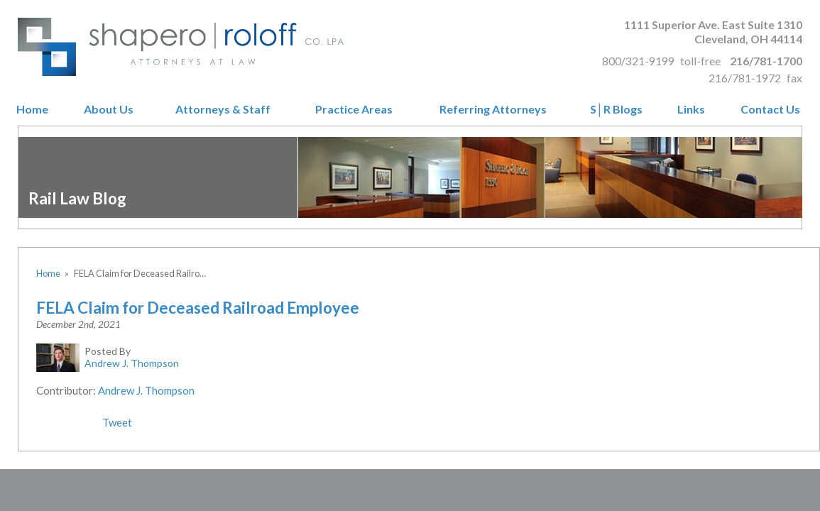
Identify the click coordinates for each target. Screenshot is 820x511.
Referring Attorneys (493, 109)
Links (691, 109)
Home (32, 109)
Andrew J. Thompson (146, 390)
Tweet (117, 422)
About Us (108, 109)
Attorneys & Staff (222, 109)
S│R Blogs (616, 109)
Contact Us (770, 109)
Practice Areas (354, 109)
